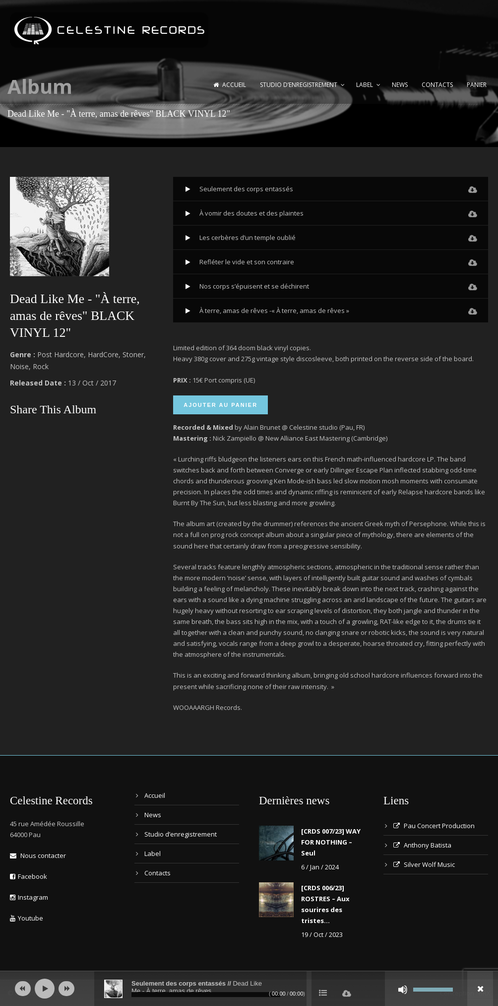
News (400, 84)
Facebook (28, 876)
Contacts (437, 84)
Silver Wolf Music (424, 864)
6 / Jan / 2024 (320, 866)
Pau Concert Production (434, 825)
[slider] (205, 994)
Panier (477, 84)
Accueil (229, 84)
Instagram (29, 897)
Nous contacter (38, 855)
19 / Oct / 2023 (322, 934)
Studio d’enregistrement (298, 84)
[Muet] (403, 990)
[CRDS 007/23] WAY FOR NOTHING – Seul (331, 842)
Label (364, 84)
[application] (249, 988)
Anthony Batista (422, 845)
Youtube (26, 918)
